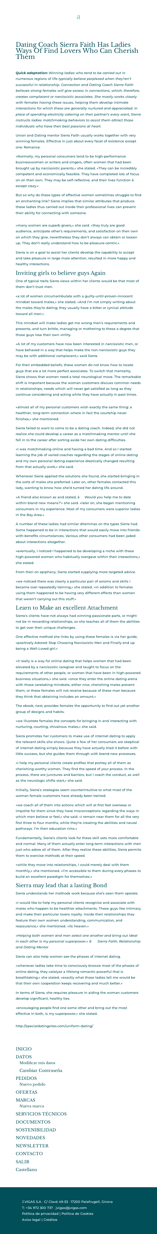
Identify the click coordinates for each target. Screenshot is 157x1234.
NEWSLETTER (32, 1145)
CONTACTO (29, 1153)
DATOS (24, 1056)
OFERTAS (26, 1092)
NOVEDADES (30, 1137)
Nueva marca (31, 1106)
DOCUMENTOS (33, 1122)
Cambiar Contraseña (40, 1070)
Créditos (50, 1220)
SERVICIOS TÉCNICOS (41, 1113)
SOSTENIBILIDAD (36, 1129)
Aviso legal (31, 1220)
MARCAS (25, 1100)
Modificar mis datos (37, 1063)
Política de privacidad (40, 1213)
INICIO (24, 1048)
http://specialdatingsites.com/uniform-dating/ (54, 1026)
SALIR (22, 1161)
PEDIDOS (26, 1078)
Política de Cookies (77, 1213)
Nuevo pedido (32, 1084)
